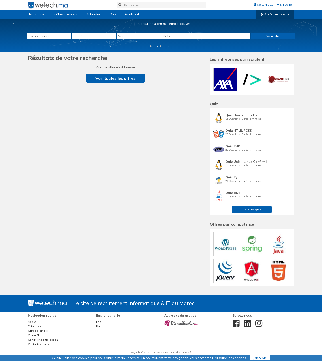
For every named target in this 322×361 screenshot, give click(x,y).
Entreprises (37, 14)
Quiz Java (233, 193)
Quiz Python (235, 177)
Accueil (32, 321)
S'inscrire (284, 4)
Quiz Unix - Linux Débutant (246, 115)
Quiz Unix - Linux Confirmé (246, 162)
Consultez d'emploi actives (164, 24)
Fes (155, 46)
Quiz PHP (232, 146)
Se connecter (264, 4)
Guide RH (132, 14)
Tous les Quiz (252, 209)
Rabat (167, 46)
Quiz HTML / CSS (238, 131)
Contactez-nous (38, 344)
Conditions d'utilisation (43, 339)
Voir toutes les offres (115, 78)
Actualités (93, 14)
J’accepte (260, 358)
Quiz (113, 14)
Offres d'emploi (65, 14)
